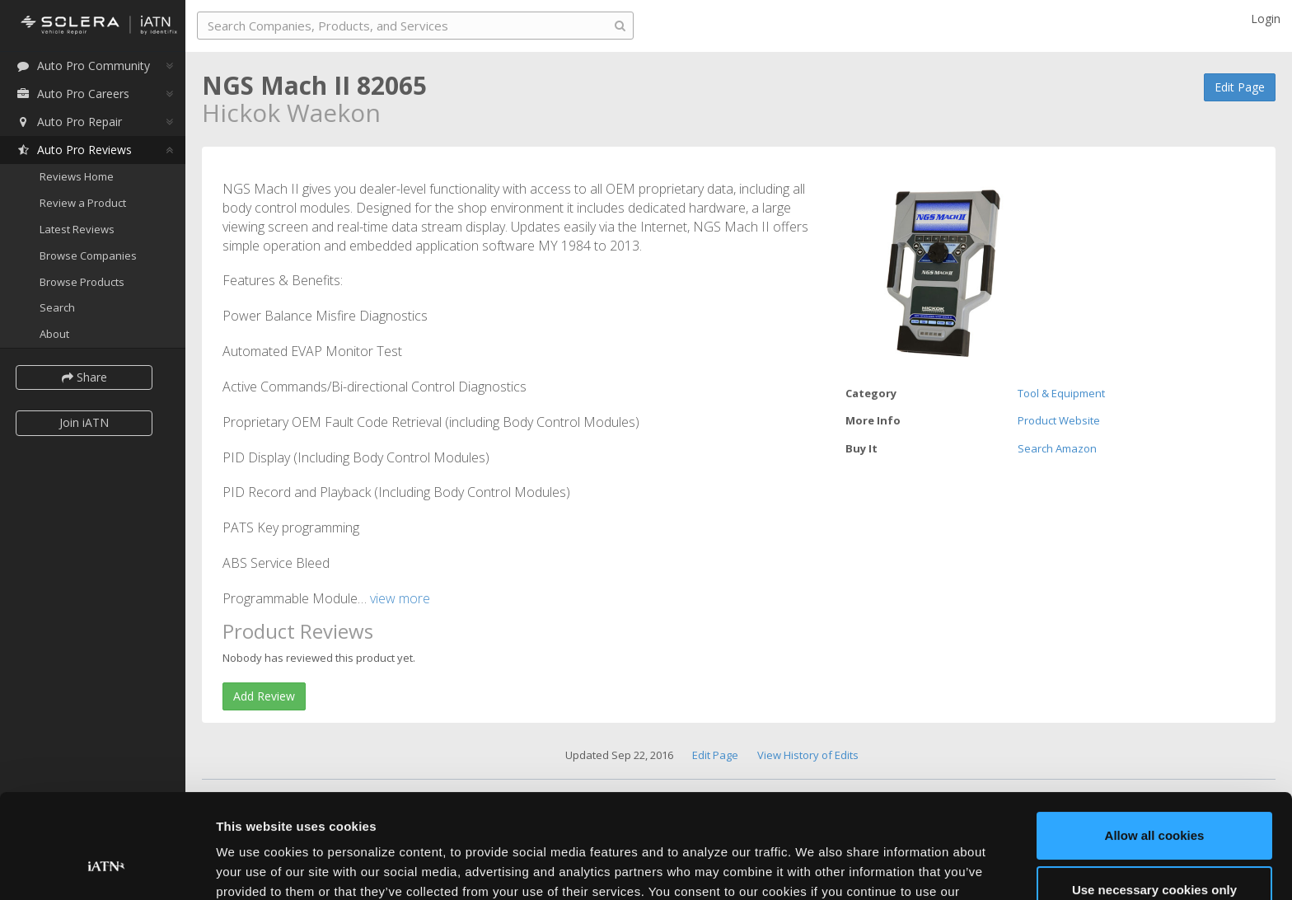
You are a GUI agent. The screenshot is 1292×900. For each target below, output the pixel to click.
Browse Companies (88, 255)
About (54, 333)
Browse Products (82, 281)
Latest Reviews (77, 229)
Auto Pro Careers (72, 93)
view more (400, 598)
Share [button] (84, 377)
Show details (254, 867)
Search (57, 307)
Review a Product (83, 202)
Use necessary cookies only (1154, 800)
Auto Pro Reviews (74, 149)
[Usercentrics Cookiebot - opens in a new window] (107, 867)
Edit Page (1240, 87)
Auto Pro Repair (69, 121)
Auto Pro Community (83, 65)
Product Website (1059, 420)
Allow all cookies (1155, 746)
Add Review (264, 696)
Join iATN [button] (84, 422)
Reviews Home (77, 176)
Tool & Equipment (1061, 393)
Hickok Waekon (291, 112)
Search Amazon (1057, 448)
